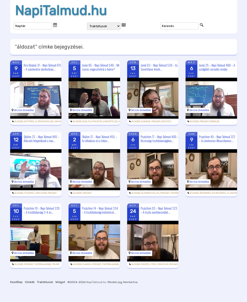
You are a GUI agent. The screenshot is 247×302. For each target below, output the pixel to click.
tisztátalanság (42, 264)
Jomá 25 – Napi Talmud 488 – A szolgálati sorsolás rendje (217, 67)
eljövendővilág (44, 121)
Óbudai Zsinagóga (24, 110)
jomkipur (162, 264)
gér (38, 193)
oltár (44, 193)
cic (157, 193)
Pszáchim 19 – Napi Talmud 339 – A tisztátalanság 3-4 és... (42, 210)
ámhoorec (205, 193)
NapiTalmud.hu (61, 10)
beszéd (145, 264)
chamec (86, 264)
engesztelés (110, 121)
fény (153, 264)
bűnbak (145, 121)
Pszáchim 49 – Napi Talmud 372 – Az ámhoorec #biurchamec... (217, 138)
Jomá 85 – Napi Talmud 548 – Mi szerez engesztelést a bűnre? (100, 67)
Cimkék (30, 282)
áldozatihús (148, 193)
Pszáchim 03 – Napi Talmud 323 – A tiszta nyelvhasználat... (159, 210)
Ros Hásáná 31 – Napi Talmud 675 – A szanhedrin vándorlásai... (42, 67)
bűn (84, 121)
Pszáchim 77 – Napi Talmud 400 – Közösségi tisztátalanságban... (159, 138)
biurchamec (219, 193)
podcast (155, 121)
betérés (29, 121)
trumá (55, 264)
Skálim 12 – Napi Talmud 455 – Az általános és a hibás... (99, 138)
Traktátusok (45, 282)
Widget (60, 282)
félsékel (29, 193)
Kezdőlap (16, 282)
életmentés (95, 121)
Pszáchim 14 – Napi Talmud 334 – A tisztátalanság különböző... (100, 210)
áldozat (18, 121)
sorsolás (214, 121)
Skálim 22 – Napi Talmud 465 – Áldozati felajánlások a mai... (41, 138)
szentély (166, 121)
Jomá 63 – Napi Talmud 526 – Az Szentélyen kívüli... (159, 67)
